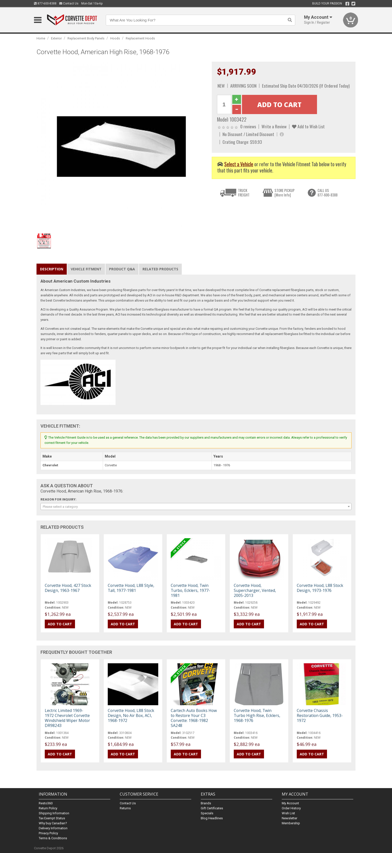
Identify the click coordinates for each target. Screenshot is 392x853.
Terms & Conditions (53, 838)
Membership (291, 823)
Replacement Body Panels (86, 38)
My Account (290, 803)
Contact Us (68, 3)
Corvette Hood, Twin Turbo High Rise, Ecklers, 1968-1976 (257, 715)
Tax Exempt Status (52, 818)
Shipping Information (54, 813)
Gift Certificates (212, 808)
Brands (206, 803)
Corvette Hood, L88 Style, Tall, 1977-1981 (131, 588)
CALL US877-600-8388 (328, 192)
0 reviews (248, 126)
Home (40, 38)
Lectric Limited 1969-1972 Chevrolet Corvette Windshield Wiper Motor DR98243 (67, 718)
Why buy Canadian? (53, 823)
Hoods (115, 38)
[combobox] (196, 506)
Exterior (56, 38)
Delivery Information (53, 828)
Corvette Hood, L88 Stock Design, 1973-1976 (320, 588)
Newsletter (289, 818)
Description (51, 269)
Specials (207, 813)
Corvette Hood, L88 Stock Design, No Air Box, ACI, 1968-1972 (131, 715)
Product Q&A (122, 269)
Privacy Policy (48, 833)
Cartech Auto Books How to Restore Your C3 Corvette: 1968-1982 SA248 (194, 718)
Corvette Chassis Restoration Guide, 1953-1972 (320, 715)
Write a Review (274, 126)
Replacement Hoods (140, 38)
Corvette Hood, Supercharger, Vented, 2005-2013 (255, 590)
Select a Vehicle (238, 164)
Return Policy (48, 808)
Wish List (288, 813)
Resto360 (45, 803)
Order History (291, 808)
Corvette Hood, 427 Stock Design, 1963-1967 (68, 588)
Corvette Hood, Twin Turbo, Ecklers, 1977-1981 (190, 590)
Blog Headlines (212, 818)
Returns (125, 808)
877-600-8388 (45, 3)
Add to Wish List (308, 126)
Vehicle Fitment (86, 269)
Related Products (160, 269)
